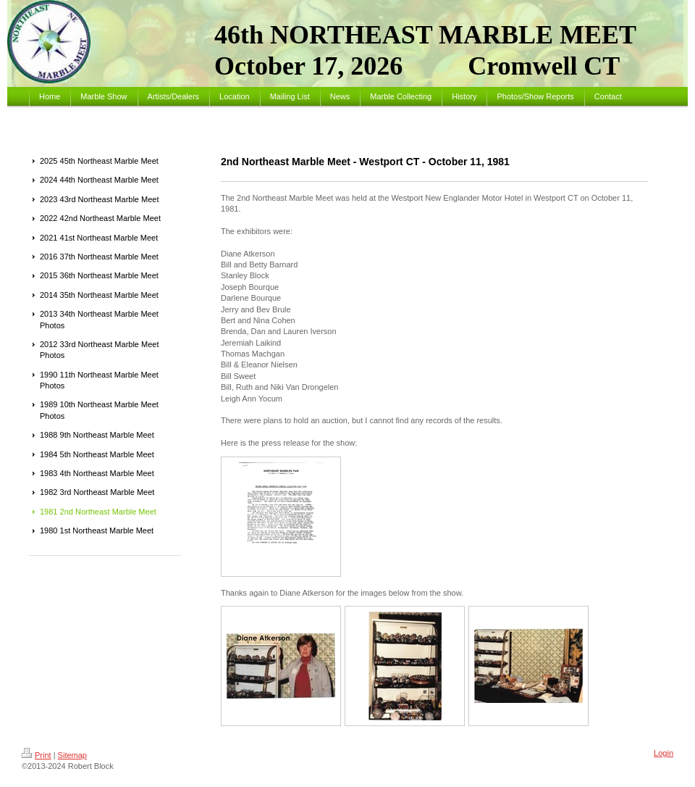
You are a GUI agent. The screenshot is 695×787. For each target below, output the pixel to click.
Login (663, 753)
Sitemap (72, 755)
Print (36, 755)
